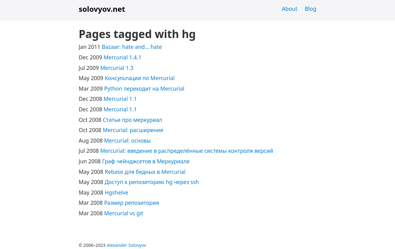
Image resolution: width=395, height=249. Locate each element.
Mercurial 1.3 (117, 67)
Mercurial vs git (123, 213)
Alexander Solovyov (126, 245)
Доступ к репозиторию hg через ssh (152, 182)
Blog (310, 8)
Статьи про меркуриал (132, 119)
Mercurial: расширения (133, 130)
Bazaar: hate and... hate (132, 46)
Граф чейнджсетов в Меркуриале (145, 161)
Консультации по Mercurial (140, 78)
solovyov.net (102, 9)
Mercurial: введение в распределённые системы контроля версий (186, 150)
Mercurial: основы (127, 140)
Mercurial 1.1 (120, 98)
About (289, 8)
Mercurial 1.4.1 (123, 57)
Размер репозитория (131, 202)
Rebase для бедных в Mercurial (145, 171)
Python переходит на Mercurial (144, 88)
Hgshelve (116, 192)
